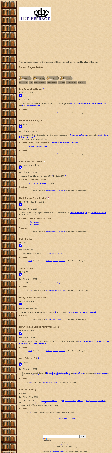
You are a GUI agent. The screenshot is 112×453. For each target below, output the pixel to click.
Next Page (81, 82)
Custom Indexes (39, 82)
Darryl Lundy (64, 444)
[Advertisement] (64, 41)
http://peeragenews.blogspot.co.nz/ (55, 113)
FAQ (30, 82)
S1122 (30, 113)
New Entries (23, 82)
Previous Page (71, 82)
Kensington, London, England (40, 403)
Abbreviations (52, 82)
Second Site (61, 451)
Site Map (62, 82)
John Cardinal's (54, 451)
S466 (29, 412)
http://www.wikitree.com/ (50, 382)
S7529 (30, 382)
